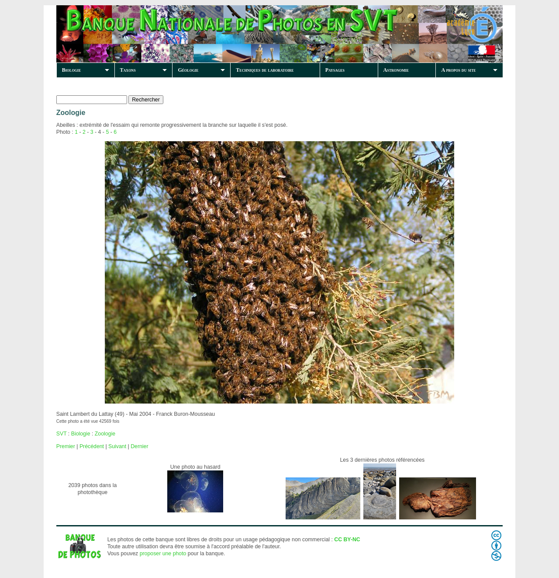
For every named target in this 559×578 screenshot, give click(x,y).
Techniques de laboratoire (264, 70)
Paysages (335, 70)
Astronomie (396, 70)
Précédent (91, 446)
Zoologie (105, 434)
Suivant (117, 446)
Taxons (128, 70)
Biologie (71, 70)
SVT (61, 434)
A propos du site (458, 70)
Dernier (139, 446)
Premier (65, 446)
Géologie (188, 70)
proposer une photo (163, 553)
